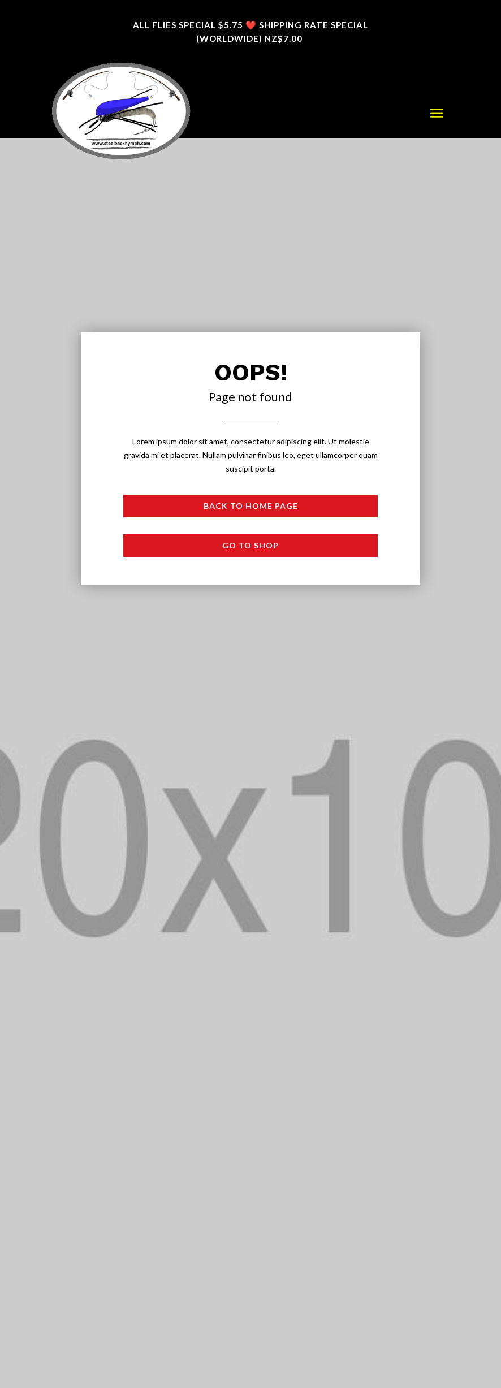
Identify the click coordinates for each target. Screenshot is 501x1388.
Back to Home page (251, 506)
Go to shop (250, 545)
